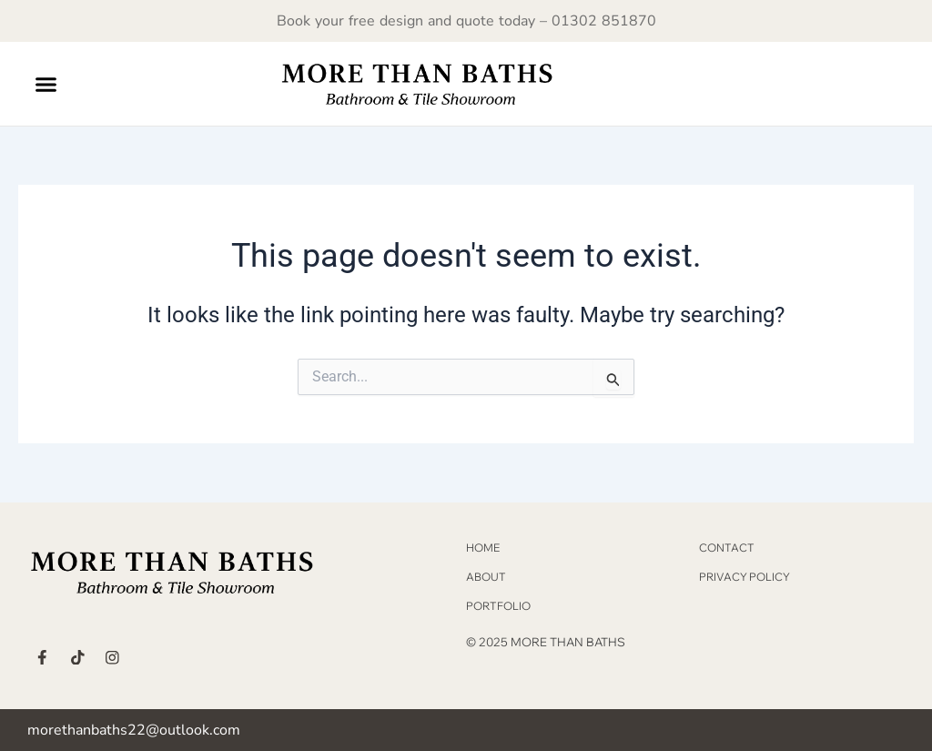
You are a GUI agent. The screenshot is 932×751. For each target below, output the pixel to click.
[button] (46, 83)
